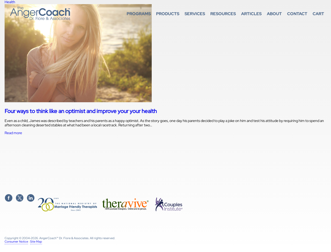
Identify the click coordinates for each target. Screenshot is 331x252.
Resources (223, 13)
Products (167, 13)
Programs (139, 13)
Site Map (36, 242)
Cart (318, 13)
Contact (297, 13)
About (274, 13)
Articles (251, 13)
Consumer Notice (16, 242)
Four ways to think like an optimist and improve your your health (81, 111)
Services (195, 13)
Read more (13, 132)
